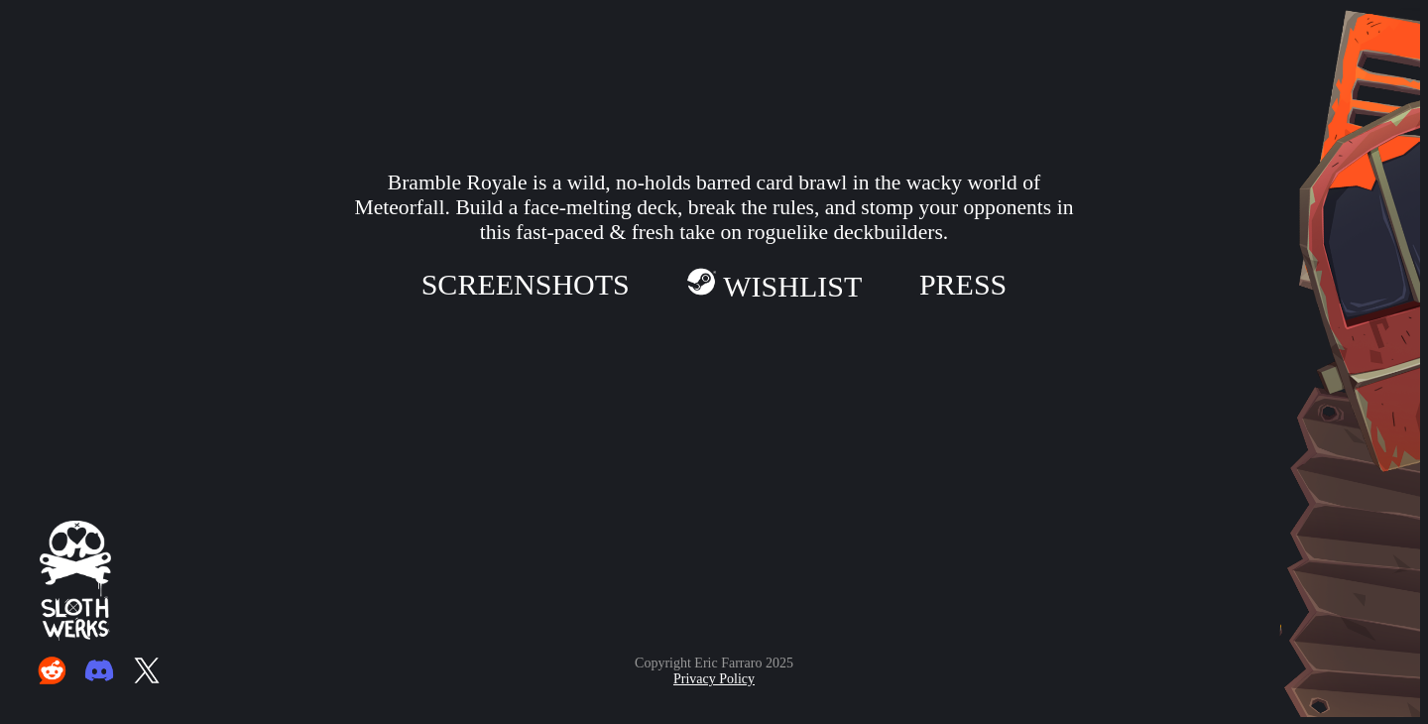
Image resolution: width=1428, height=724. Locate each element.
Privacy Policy (714, 678)
